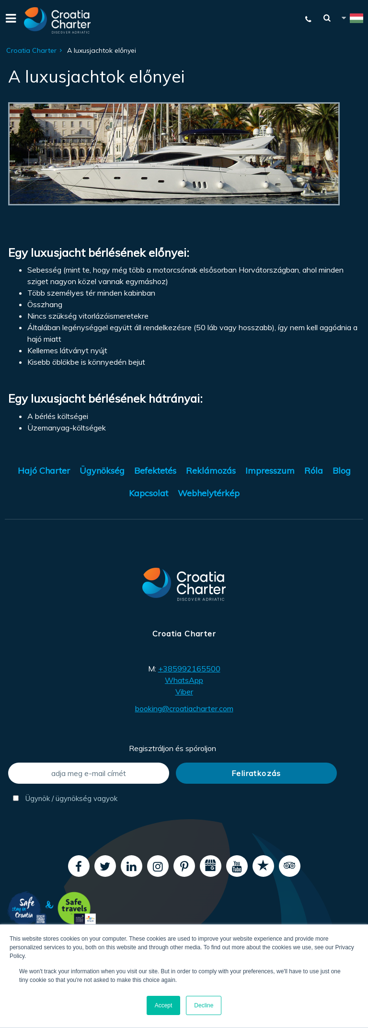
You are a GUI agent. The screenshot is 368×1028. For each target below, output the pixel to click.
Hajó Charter (44, 470)
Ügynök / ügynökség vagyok (65, 798)
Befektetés (155, 470)
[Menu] (9, 20)
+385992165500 (189, 668)
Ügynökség (102, 470)
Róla (313, 470)
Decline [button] (203, 1005)
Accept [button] (163, 1005)
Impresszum (270, 470)
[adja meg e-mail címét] (88, 773)
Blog (342, 470)
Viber (184, 691)
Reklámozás (211, 470)
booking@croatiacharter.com (184, 708)
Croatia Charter (31, 50)
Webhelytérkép (209, 493)
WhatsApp (184, 680)
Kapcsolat (148, 493)
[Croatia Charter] (57, 20)
